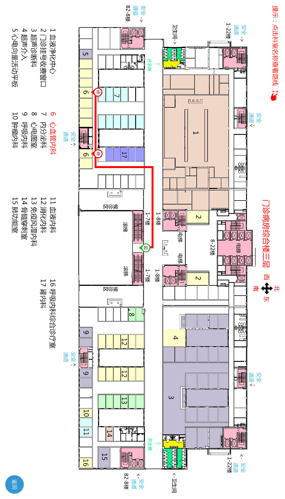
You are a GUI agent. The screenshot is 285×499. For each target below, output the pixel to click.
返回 (15, 484)
